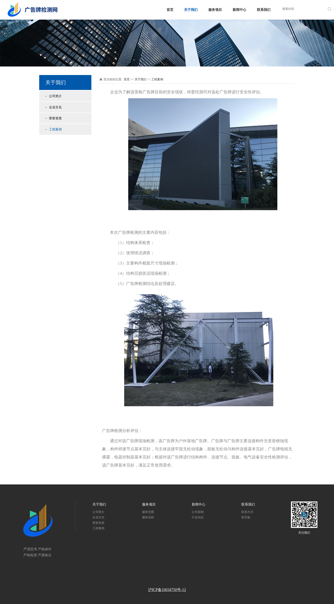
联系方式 (247, 512)
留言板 (245, 517)
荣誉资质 (55, 118)
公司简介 (55, 96)
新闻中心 (239, 10)
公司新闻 (198, 512)
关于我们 (191, 10)
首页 (170, 10)
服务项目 (215, 10)
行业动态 (198, 517)
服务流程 (148, 517)
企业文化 (55, 107)
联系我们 (264, 10)
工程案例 (55, 129)
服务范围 (148, 512)
